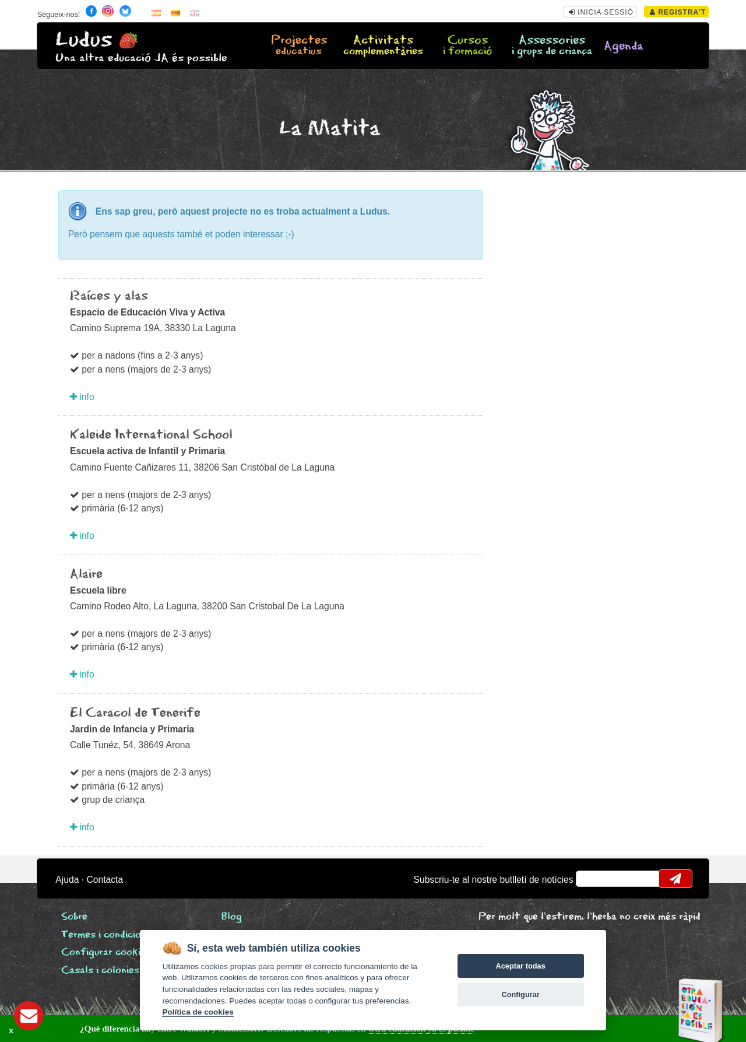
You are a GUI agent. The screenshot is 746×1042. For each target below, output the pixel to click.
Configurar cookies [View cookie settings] (106, 952)
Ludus (83, 40)
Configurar (520, 994)
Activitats (383, 46)
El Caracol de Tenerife (135, 713)
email (592, 878)
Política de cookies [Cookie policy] (197, 1012)
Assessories (552, 46)
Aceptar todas (520, 966)
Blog (231, 917)
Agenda (623, 46)
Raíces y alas (109, 296)
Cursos (468, 46)
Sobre (74, 917)
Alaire (86, 574)
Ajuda (67, 880)
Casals (100, 970)
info (82, 397)
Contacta (104, 880)
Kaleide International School (151, 435)
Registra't (678, 12)
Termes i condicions (106, 935)
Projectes (299, 46)
